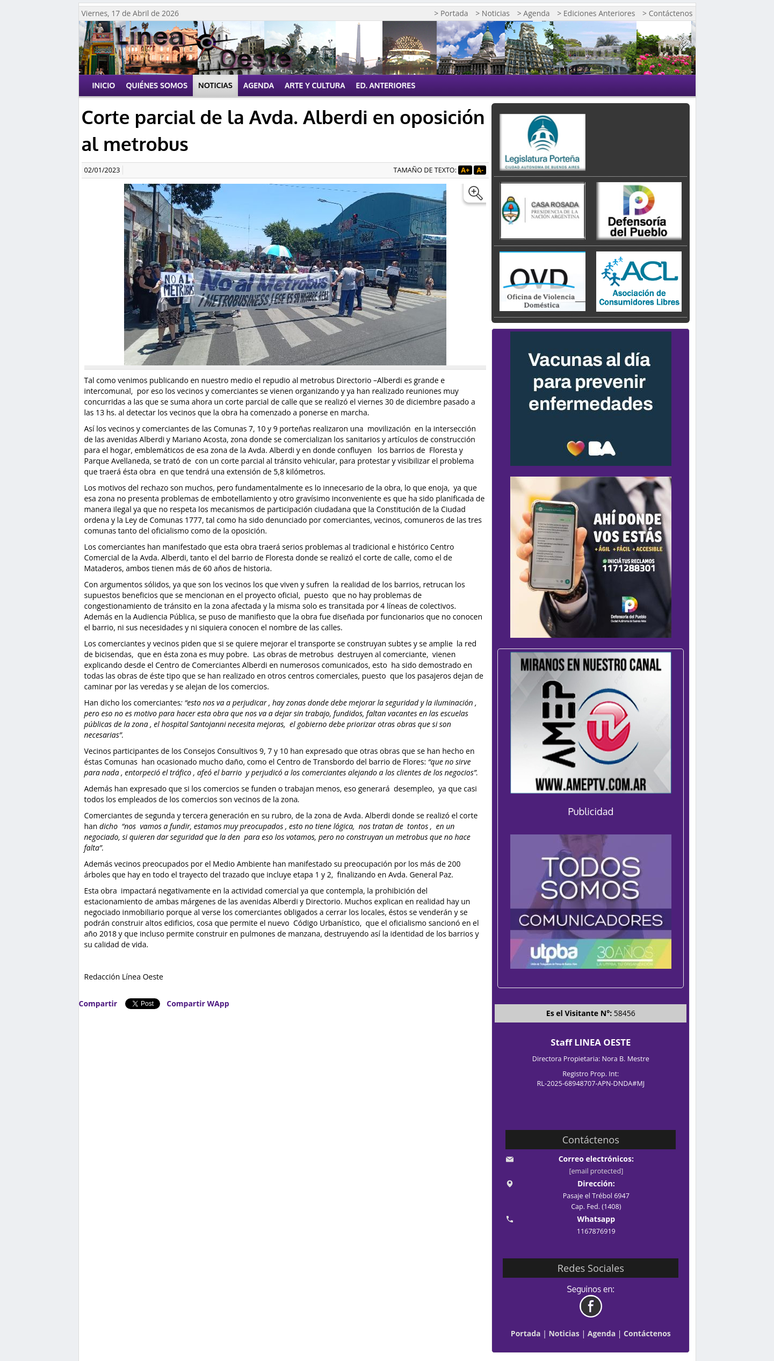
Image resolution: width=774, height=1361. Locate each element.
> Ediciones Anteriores (596, 13)
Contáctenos (647, 1333)
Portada (526, 1333)
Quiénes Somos (156, 85)
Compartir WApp (198, 1003)
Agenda (258, 85)
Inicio (103, 85)
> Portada (451, 13)
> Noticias (492, 13)
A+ (465, 170)
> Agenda (533, 13)
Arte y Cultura (315, 85)
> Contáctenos (667, 13)
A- (479, 170)
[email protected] (596, 1171)
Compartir (98, 1003)
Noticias (215, 85)
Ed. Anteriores (386, 85)
